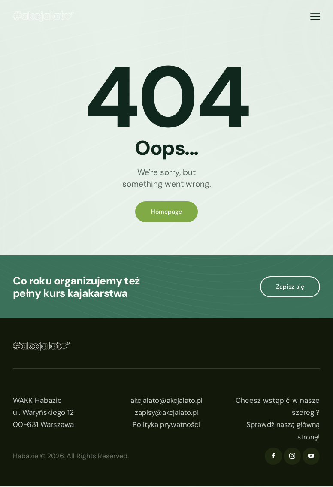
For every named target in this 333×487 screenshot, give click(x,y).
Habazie (25, 456)
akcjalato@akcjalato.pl (166, 401)
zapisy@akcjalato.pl (166, 413)
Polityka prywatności (166, 425)
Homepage (166, 212)
